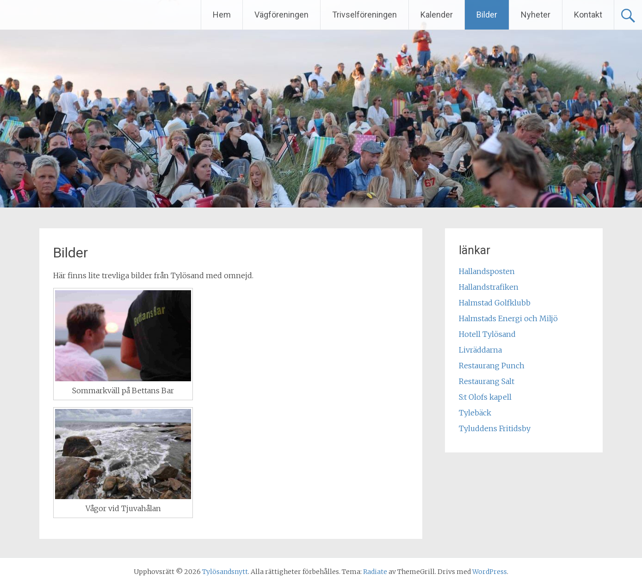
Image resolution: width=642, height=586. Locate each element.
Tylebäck (475, 412)
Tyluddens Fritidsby (495, 428)
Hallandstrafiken (489, 287)
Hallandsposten (487, 271)
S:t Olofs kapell (485, 397)
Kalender (436, 14)
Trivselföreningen (364, 14)
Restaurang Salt (486, 381)
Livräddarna (480, 349)
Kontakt (588, 14)
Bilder (486, 14)
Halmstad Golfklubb (495, 302)
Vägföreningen (281, 14)
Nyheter (535, 14)
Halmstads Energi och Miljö (508, 318)
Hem (222, 14)
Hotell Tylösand (487, 334)
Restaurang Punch (492, 365)
